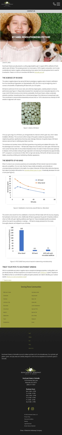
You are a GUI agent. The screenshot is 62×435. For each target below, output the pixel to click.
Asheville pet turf (39, 72)
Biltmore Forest (7, 292)
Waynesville (34, 295)
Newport (34, 319)
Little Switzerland (36, 305)
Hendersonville (35, 292)
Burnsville (5, 305)
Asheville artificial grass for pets (32, 170)
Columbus (6, 309)
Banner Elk (34, 312)
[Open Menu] (58, 4)
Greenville (34, 302)
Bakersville (5, 315)
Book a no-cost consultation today (16, 277)
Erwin (33, 322)
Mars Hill (34, 299)
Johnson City (6, 302)
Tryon (4, 319)
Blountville (34, 315)
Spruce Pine (35, 309)
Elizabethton (6, 322)
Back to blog (6, 280)
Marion (5, 312)
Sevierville (5, 295)
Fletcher (5, 299)
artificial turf (44, 272)
